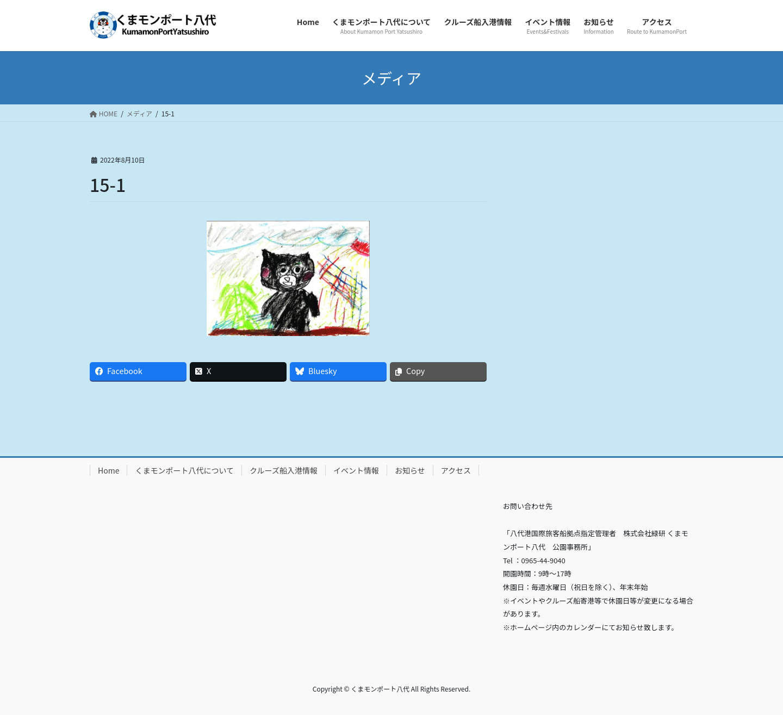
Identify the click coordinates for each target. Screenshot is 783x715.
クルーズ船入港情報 (284, 470)
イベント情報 (356, 470)
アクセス (456, 470)
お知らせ (410, 470)
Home (108, 470)
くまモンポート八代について (184, 470)
